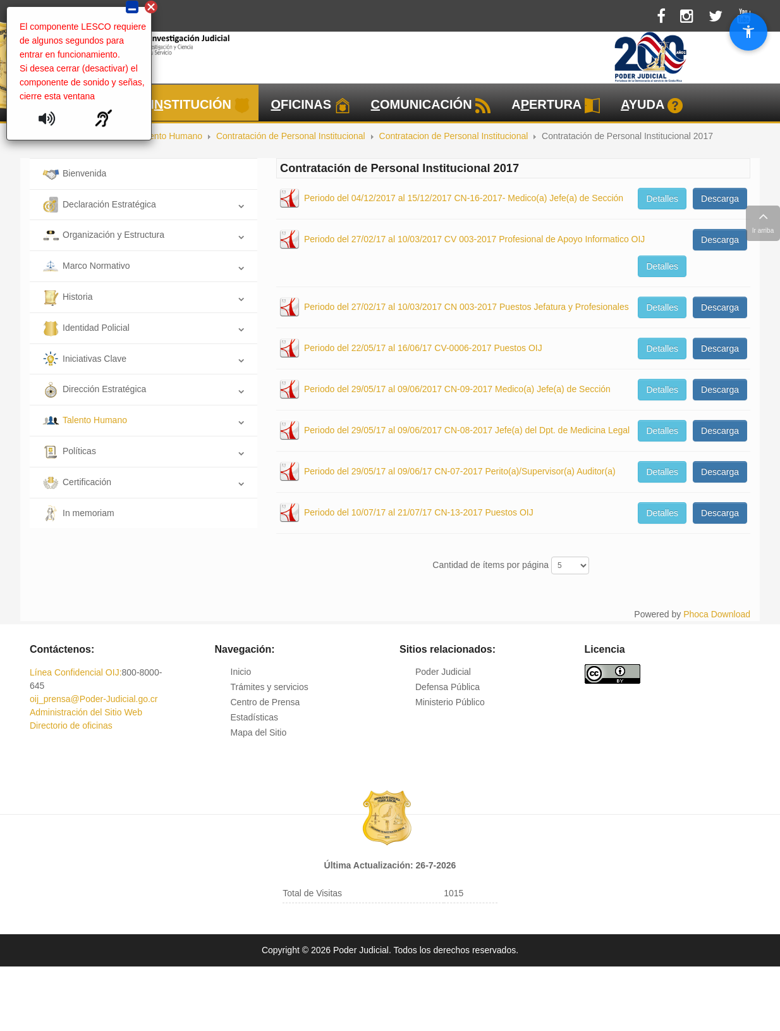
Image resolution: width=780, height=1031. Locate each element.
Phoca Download (716, 614)
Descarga (720, 199)
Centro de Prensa (265, 702)
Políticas (69, 451)
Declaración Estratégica (99, 204)
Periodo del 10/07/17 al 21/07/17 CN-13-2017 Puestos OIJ (418, 512)
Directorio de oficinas (71, 725)
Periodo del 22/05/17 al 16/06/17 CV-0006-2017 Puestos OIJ (423, 348)
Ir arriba (763, 221)
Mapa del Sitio (259, 732)
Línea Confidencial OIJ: (76, 672)
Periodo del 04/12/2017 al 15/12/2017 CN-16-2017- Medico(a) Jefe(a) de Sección (463, 198)
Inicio (241, 672)
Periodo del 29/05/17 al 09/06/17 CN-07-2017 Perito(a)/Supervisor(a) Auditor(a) (460, 471)
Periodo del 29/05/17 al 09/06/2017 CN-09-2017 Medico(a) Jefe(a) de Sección (457, 389)
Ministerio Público (450, 702)
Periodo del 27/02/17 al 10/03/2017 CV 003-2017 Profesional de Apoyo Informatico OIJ (474, 239)
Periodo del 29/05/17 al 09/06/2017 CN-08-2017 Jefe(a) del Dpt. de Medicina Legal (467, 430)
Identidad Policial (86, 328)
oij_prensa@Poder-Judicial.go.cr (94, 699)
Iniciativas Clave (84, 359)
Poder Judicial (443, 672)
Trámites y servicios (269, 687)
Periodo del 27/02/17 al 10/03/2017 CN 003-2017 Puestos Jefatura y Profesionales (466, 307)
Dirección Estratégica (94, 389)
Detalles (662, 199)
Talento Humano (84, 420)
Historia (67, 297)
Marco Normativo (86, 266)
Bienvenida (74, 173)
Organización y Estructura (103, 235)
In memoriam (78, 513)
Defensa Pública (447, 687)
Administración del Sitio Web (86, 712)
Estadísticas (254, 717)
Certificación (76, 482)
